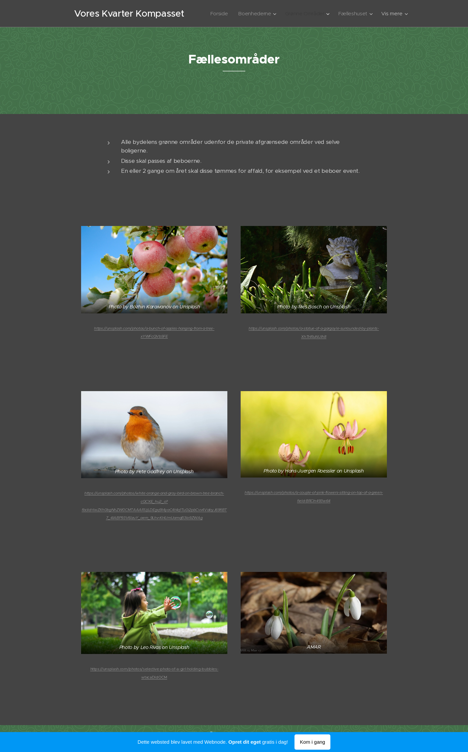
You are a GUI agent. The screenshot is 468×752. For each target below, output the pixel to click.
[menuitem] (216, 13)
